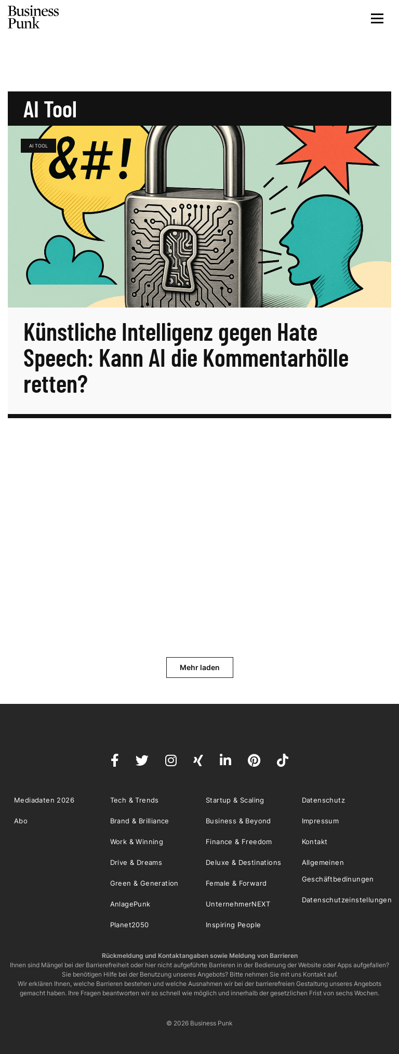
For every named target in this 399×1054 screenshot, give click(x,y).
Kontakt (315, 841)
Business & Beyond (238, 821)
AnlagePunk (130, 904)
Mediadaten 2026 (44, 800)
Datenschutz (323, 800)
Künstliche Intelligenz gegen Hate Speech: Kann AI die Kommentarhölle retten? (186, 357)
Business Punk (34, 17)
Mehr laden (200, 667)
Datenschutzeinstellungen (347, 900)
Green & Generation (144, 883)
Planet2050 (129, 924)
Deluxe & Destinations (243, 862)
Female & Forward (236, 883)
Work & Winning (137, 841)
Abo (21, 821)
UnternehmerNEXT (238, 904)
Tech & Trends (134, 800)
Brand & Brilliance (139, 821)
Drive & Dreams (136, 862)
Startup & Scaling (235, 800)
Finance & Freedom (239, 841)
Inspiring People (233, 924)
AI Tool (38, 146)
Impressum (320, 821)
